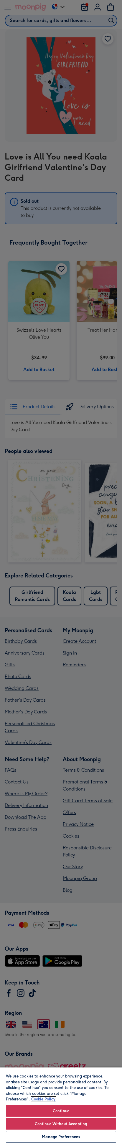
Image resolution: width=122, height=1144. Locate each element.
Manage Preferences (61, 1137)
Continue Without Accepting (61, 1124)
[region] (61, 1105)
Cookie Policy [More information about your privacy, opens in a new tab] (43, 1099)
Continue (61, 1111)
